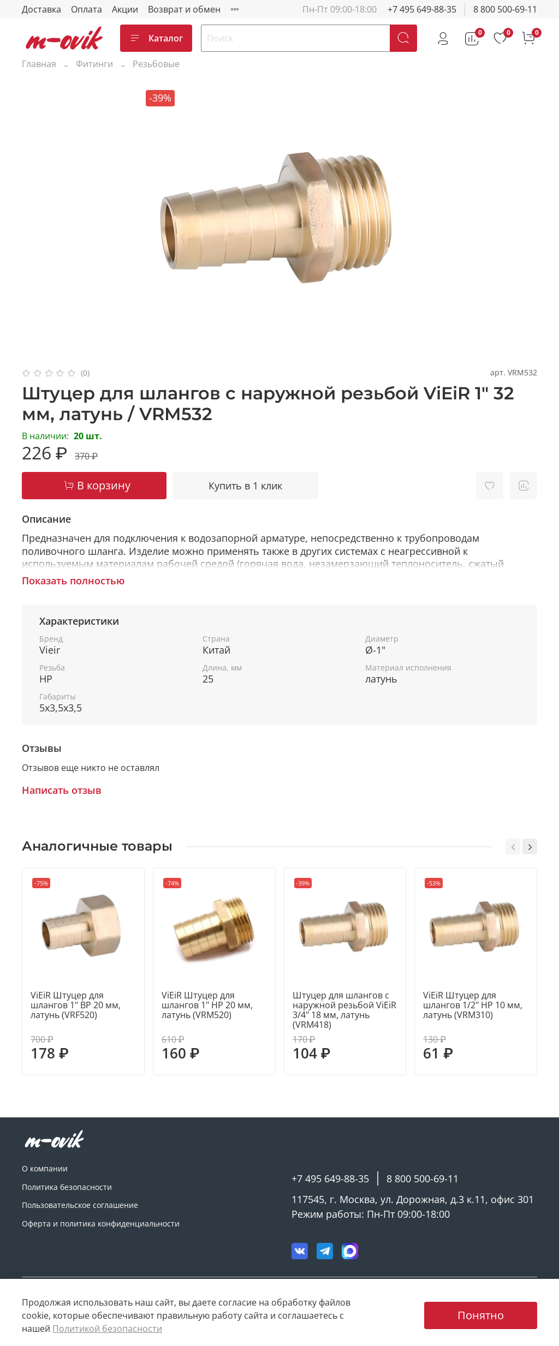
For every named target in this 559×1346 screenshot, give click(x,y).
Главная (39, 64)
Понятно (480, 1315)
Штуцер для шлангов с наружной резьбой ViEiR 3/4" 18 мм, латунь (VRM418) (344, 1010)
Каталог (156, 38)
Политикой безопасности (107, 1329)
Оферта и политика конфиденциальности (101, 1223)
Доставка (41, 9)
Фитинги (94, 64)
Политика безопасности (67, 1187)
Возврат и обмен (184, 9)
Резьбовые (156, 64)
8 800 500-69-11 (505, 9)
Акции (125, 9)
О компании (45, 1168)
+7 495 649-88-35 (422, 9)
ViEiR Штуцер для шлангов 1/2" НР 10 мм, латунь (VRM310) (472, 1005)
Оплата (86, 9)
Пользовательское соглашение (80, 1205)
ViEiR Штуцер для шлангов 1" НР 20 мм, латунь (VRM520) (207, 1005)
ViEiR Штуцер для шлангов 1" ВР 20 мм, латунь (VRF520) (76, 1005)
